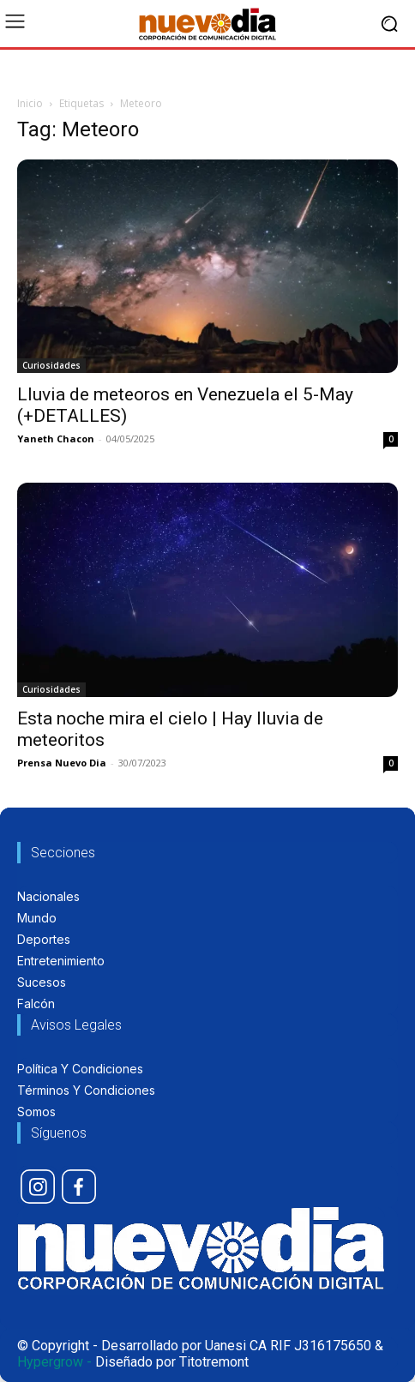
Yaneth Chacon (55, 438)
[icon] (37, 1186)
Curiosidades (51, 365)
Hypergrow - (54, 1362)
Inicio (30, 103)
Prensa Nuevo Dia (61, 762)
